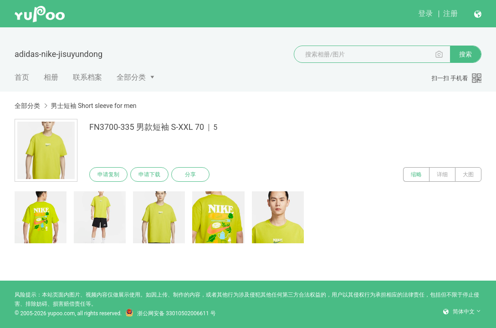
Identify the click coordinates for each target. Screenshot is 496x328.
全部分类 (131, 77)
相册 (51, 77)
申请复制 (108, 174)
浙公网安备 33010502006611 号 (170, 313)
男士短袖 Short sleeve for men (93, 105)
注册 (450, 13)
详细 (442, 174)
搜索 (465, 54)
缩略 (416, 174)
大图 (468, 174)
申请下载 (149, 174)
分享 (190, 174)
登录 (425, 13)
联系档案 (87, 77)
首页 (22, 77)
